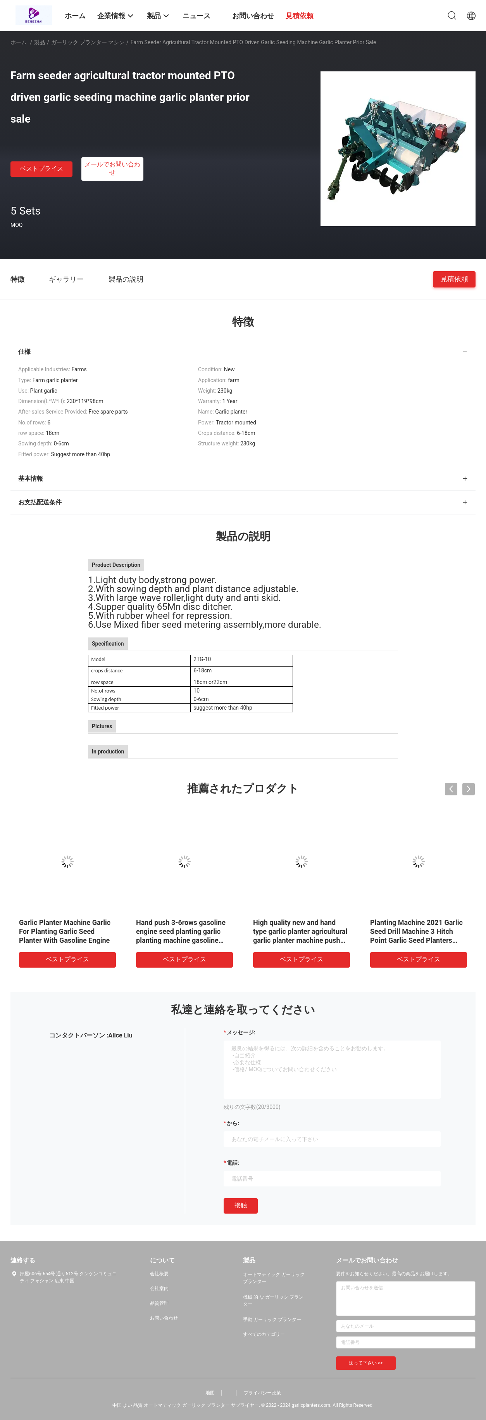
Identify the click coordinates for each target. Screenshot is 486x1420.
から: (233, 1123)
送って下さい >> (366, 1363)
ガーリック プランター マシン (87, 42)
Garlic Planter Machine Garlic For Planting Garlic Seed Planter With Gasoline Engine (64, 931)
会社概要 (159, 1273)
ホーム (18, 42)
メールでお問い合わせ (112, 168)
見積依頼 (454, 279)
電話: (233, 1163)
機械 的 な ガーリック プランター (273, 1300)
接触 (240, 1205)
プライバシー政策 (262, 1393)
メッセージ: (241, 1032)
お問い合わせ (164, 1318)
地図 (210, 1393)
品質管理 (159, 1303)
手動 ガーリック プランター (272, 1319)
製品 (39, 42)
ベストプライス (41, 168)
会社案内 (159, 1288)
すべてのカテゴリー (264, 1334)
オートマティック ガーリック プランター (274, 1278)
